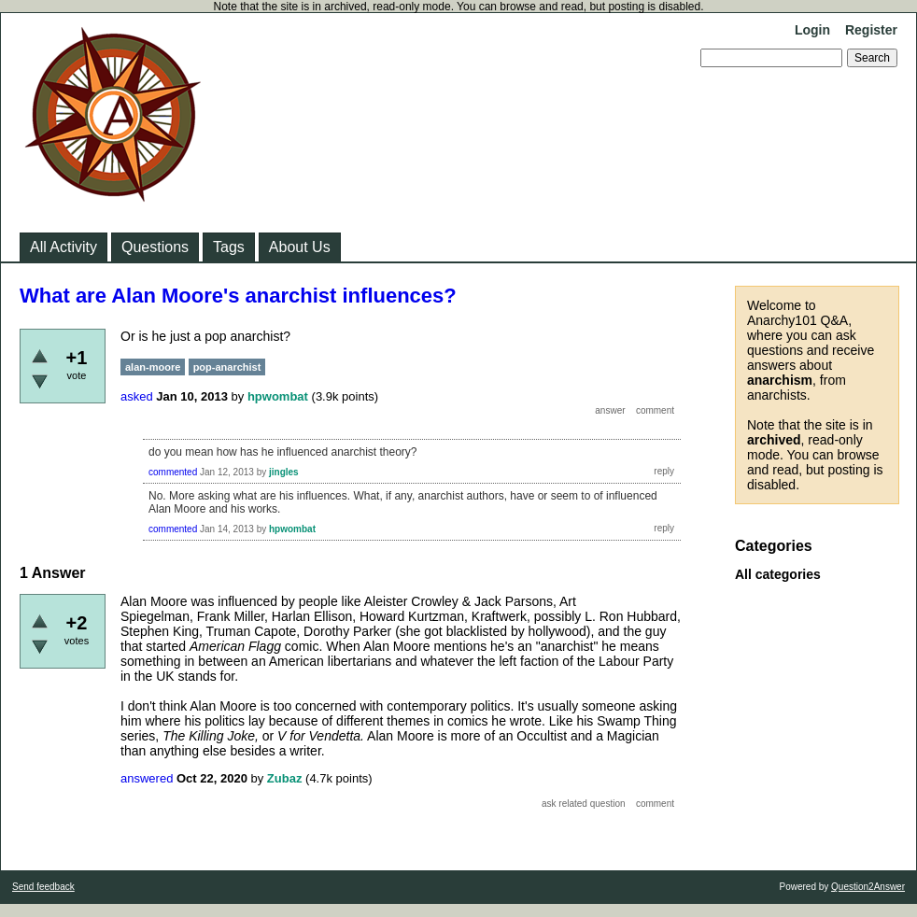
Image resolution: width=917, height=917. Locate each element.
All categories (778, 574)
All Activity (63, 247)
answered (146, 778)
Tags (229, 247)
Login (812, 29)
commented (172, 472)
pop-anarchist (227, 367)
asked (136, 396)
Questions (155, 247)
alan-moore (152, 367)
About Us (300, 247)
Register (871, 29)
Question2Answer (868, 887)
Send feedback (43, 887)
